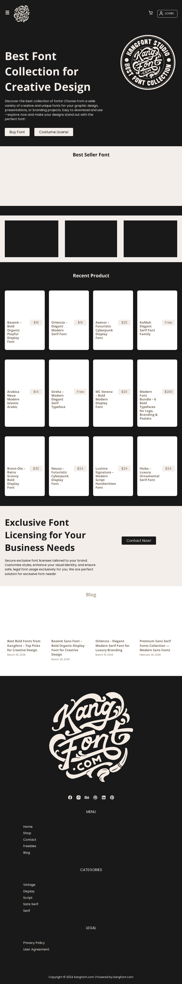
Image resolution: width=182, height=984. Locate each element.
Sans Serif (30, 904)
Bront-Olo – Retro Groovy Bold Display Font (16, 478)
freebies (29, 846)
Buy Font (17, 131)
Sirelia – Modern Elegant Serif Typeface (58, 399)
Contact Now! (138, 540)
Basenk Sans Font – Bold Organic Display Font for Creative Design (68, 648)
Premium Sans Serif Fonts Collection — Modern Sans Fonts (155, 645)
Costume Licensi (53, 131)
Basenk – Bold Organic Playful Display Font (14, 332)
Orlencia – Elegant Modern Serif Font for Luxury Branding (112, 645)
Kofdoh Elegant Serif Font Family (147, 328)
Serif (26, 910)
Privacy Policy (34, 943)
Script (28, 897)
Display (29, 891)
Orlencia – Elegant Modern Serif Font (59, 328)
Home (28, 826)
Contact (29, 839)
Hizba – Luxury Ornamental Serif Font (149, 474)
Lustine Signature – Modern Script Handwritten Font (104, 478)
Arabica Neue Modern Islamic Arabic (13, 399)
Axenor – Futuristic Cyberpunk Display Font (104, 330)
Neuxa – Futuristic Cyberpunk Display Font (60, 476)
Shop (27, 833)
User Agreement (36, 949)
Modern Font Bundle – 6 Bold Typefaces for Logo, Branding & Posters (149, 405)
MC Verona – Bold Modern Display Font (104, 399)
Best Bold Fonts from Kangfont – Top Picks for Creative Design (24, 645)
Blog (26, 852)
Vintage (29, 884)
